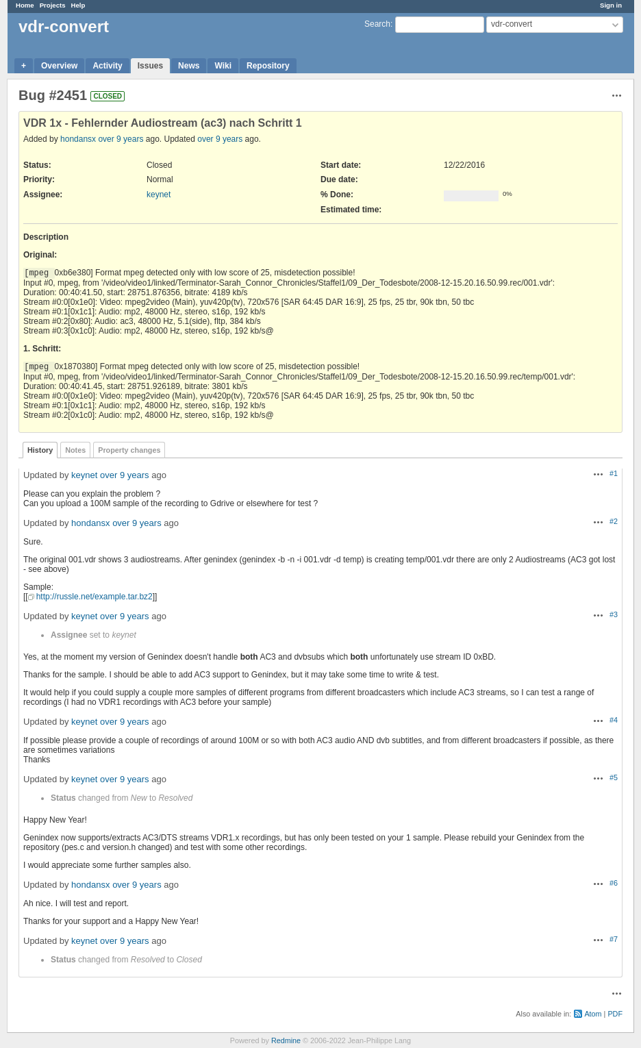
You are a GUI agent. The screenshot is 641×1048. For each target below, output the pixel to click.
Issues (150, 66)
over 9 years (120, 139)
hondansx (78, 139)
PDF (615, 1014)
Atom (592, 1014)
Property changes (129, 450)
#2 (613, 521)
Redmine (286, 1040)
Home (25, 5)
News (188, 66)
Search (377, 24)
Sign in (611, 5)
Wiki (222, 66)
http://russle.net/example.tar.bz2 (94, 596)
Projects (53, 5)
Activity (107, 66)
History (40, 450)
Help (78, 5)
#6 (613, 883)
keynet (159, 194)
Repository (268, 66)
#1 (613, 473)
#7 (613, 939)
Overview (59, 66)
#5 (613, 777)
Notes (75, 450)
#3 (613, 614)
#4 (613, 720)
